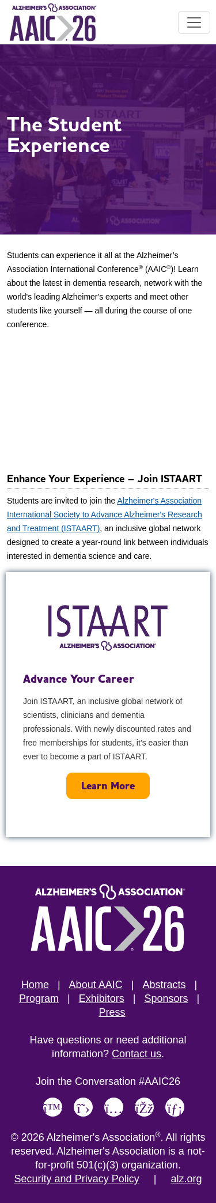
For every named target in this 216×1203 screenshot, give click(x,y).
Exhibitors (101, 998)
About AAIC (96, 984)
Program (39, 998)
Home (35, 984)
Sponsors (166, 998)
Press (111, 1012)
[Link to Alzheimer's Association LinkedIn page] (174, 1107)
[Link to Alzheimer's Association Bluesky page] (52, 1107)
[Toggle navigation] (194, 22)
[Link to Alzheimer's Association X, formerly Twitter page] (83, 1107)
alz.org (186, 1179)
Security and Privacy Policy (76, 1179)
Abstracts (163, 984)
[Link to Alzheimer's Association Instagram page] (113, 1107)
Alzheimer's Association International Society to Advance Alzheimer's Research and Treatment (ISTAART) (104, 514)
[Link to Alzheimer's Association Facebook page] (144, 1107)
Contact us (136, 1054)
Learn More (108, 786)
